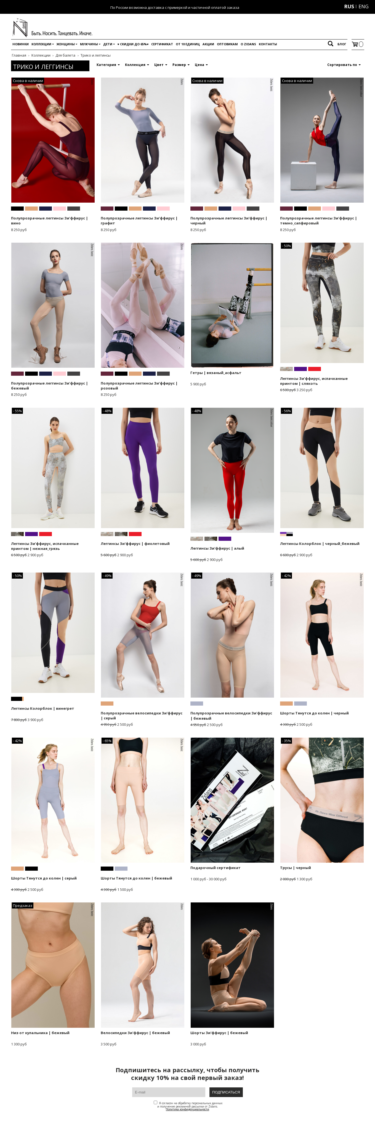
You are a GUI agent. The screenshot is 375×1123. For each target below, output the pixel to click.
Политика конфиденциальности (187, 1109)
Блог (341, 44)
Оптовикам (227, 44)
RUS (349, 6)
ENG (363, 6)
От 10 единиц (188, 44)
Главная (19, 55)
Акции (208, 44)
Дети (107, 44)
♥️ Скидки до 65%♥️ (133, 44)
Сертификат (162, 44)
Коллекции (41, 44)
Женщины (66, 44)
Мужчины (89, 44)
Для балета (65, 55)
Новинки (20, 44)
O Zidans (248, 44)
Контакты (268, 44)
